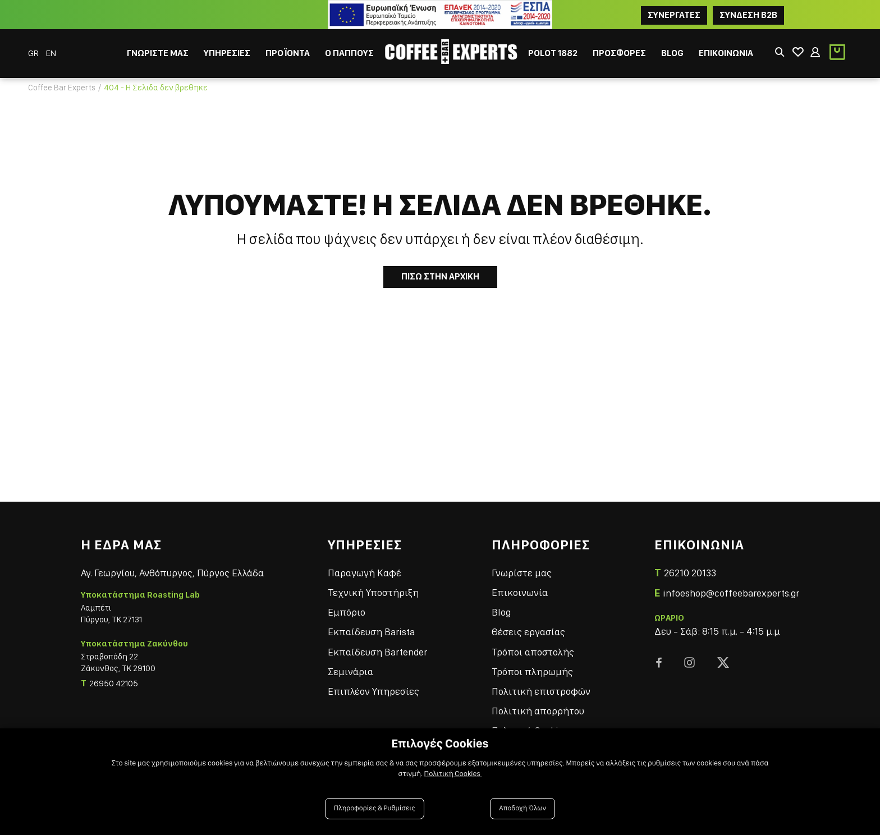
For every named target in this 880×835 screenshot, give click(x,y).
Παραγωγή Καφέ (364, 573)
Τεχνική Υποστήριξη (373, 592)
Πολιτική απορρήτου (538, 711)
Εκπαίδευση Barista (371, 631)
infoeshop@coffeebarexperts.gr (731, 593)
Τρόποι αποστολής (533, 652)
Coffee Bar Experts (61, 87)
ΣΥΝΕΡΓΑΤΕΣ (674, 15)
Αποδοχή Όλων (522, 808)
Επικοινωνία (520, 592)
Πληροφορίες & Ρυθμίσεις (374, 808)
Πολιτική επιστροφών (541, 691)
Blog (501, 612)
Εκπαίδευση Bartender (377, 652)
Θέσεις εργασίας (528, 631)
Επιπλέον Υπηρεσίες (373, 691)
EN (51, 53)
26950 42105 (113, 683)
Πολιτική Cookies (453, 773)
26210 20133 (690, 573)
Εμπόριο (346, 612)
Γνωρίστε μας (522, 573)
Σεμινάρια (350, 671)
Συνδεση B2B (748, 15)
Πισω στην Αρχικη (440, 276)
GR (34, 53)
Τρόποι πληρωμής (532, 671)
